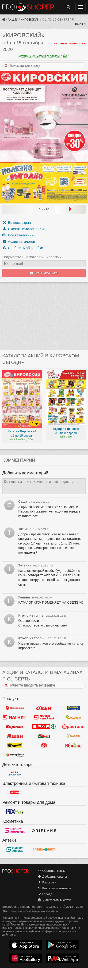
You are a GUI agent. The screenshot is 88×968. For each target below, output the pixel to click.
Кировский (30, 19)
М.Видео (14, 792)
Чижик (14, 745)
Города (45, 894)
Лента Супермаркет (73, 708)
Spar (44, 726)
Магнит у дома (14, 717)
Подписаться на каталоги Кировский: (32, 257)
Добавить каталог (52, 876)
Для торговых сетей (54, 900)
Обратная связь (51, 870)
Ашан (14, 736)
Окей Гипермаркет (44, 708)
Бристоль (73, 726)
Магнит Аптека (14, 849)
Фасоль (73, 736)
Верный (14, 726)
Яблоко (73, 745)
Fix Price (14, 811)
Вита (44, 849)
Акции (13, 19)
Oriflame (44, 830)
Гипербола (14, 754)
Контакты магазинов (54, 888)
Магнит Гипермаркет (44, 717)
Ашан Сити (44, 736)
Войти (80, 23)
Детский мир (14, 773)
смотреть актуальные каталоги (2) (44, 55)
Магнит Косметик (14, 830)
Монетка (73, 717)
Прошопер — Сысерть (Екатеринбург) (28, 7)
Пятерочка (14, 708)
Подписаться (44, 273)
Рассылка (47, 882)
